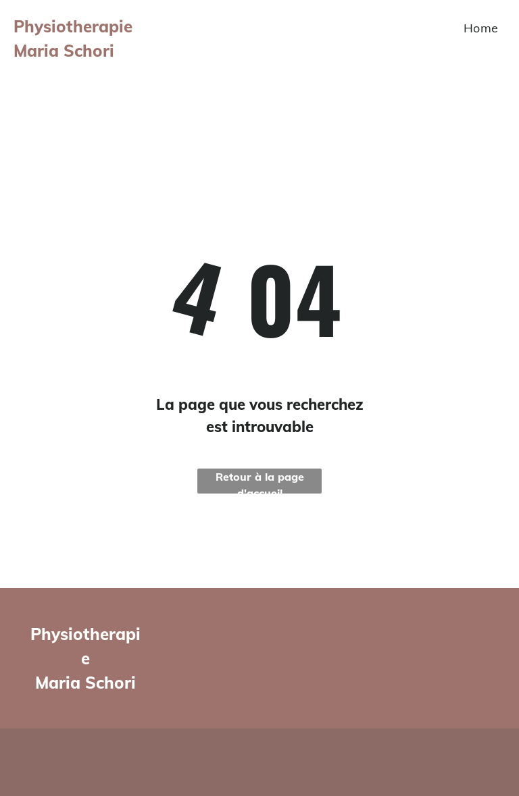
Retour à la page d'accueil (260, 482)
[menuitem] (481, 28)
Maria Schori (85, 682)
